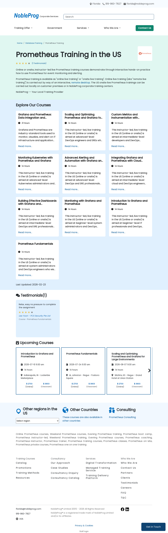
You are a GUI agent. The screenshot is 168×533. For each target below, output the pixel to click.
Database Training (33, 43)
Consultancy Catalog (65, 478)
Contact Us (144, 28)
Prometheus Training (54, 43)
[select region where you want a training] (37, 421)
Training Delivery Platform (97, 477)
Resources (23, 477)
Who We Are (111, 28)
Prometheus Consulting (122, 417)
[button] (149, 370)
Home (19, 43)
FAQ (123, 492)
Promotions (23, 468)
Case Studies (59, 468)
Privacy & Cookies (84, 525)
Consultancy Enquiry (65, 473)
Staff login (84, 531)
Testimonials (129, 482)
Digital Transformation (101, 463)
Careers (126, 487)
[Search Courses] (109, 17)
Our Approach (60, 463)
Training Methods (27, 472)
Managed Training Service (98, 469)
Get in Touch (153, 526)
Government (54, 28)
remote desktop (80, 82)
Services (82, 28)
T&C (123, 497)
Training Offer (22, 28)
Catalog (21, 463)
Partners (127, 472)
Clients (125, 477)
